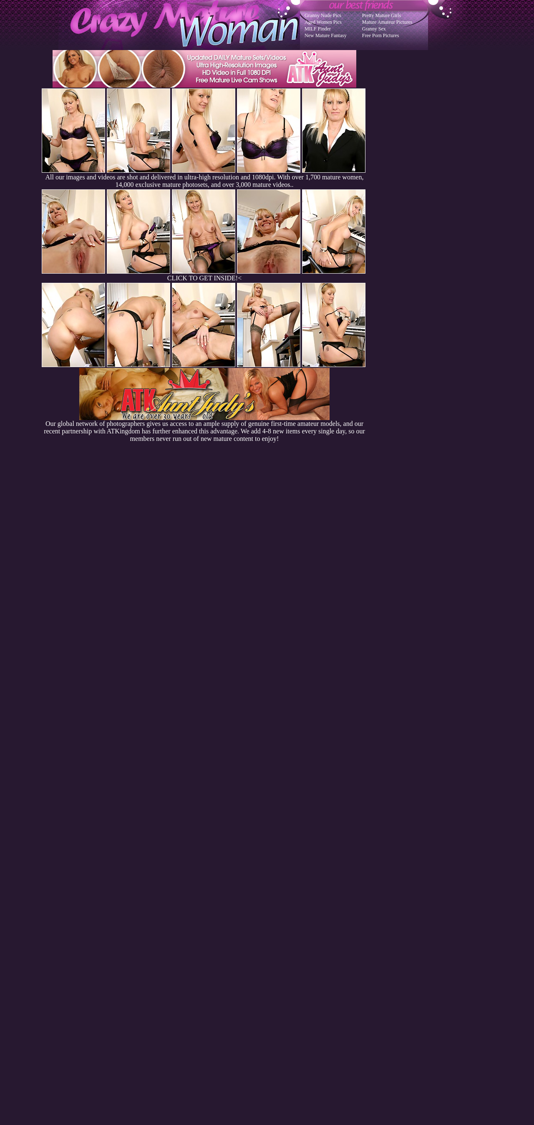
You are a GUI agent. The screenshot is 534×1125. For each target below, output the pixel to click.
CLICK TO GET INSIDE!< (204, 278)
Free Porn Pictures (380, 35)
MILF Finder (318, 29)
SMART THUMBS (282, 957)
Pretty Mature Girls (381, 15)
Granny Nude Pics (323, 15)
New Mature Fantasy (326, 35)
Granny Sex (374, 29)
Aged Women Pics (323, 22)
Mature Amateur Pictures (387, 22)
